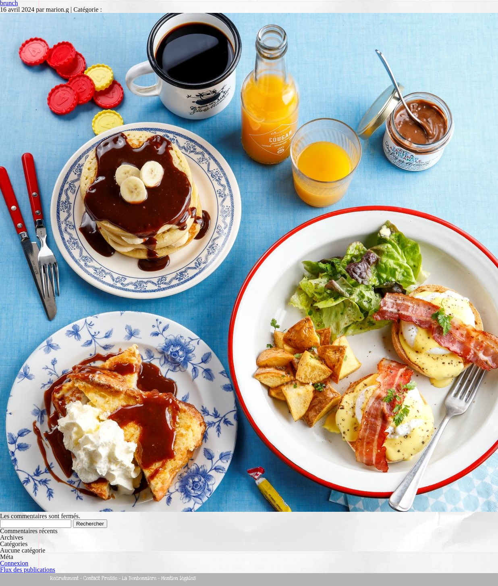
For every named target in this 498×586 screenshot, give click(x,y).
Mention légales (178, 579)
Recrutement (64, 579)
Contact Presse (100, 579)
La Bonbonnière (139, 579)
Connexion (14, 563)
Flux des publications (27, 569)
